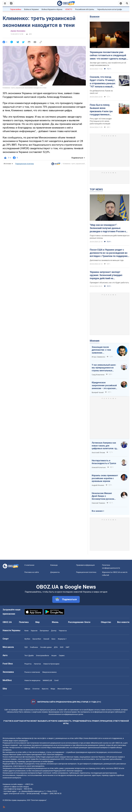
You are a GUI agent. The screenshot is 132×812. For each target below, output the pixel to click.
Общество (106, 622)
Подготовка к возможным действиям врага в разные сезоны (109, 236)
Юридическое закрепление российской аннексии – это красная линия (104, 385)
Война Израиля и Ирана (52, 9)
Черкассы (63, 631)
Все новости (123, 622)
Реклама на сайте (31, 572)
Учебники (34, 647)
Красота (45, 689)
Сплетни (35, 689)
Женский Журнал (64, 689)
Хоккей (46, 639)
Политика (24, 622)
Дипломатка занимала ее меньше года (107, 260)
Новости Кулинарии (51, 664)
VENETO (68, 9)
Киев (26, 631)
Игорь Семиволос (98, 357)
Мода (53, 689)
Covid (56, 680)
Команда (54, 565)
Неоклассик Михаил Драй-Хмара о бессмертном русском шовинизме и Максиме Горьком (103, 496)
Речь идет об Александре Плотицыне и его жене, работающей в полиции (101, 121)
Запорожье (44, 631)
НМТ (67, 647)
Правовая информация (85, 565)
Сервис (62, 655)
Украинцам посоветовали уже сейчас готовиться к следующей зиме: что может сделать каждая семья (109, 55)
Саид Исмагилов (98, 375)
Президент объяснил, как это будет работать (109, 283)
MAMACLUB (47, 680)
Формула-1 (62, 639)
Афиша (27, 689)
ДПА (56, 647)
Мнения (94, 340)
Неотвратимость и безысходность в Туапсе (104, 462)
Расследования (76, 622)
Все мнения (97, 511)
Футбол (27, 639)
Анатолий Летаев (98, 453)
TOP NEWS (96, 189)
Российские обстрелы (84, 9)
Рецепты (28, 664)
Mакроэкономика (49, 672)
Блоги (87, 622)
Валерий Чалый (97, 392)
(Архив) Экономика (18, 31)
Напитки (37, 664)
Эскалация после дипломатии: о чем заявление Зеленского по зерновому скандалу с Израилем (103, 350)
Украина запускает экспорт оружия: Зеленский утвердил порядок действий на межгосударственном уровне (106, 275)
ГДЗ (26, 647)
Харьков (34, 631)
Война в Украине (31, 9)
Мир (37, 622)
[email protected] (33, 793)
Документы (55, 572)
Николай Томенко (98, 503)
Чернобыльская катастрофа (109, 9)
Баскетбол (37, 639)
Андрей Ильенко (98, 485)
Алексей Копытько (99, 467)
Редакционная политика (24, 164)
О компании (29, 565)
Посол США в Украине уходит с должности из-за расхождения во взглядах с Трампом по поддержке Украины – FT (109, 253)
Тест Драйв (29, 655)
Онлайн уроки (46, 647)
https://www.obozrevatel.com (90, 738)
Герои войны (15, 9)
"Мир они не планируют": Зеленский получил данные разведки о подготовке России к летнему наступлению (108, 228)
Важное (95, 16)
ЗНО (61, 647)
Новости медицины (32, 680)
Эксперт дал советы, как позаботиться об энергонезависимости (108, 64)
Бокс (53, 639)
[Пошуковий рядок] (127, 3)
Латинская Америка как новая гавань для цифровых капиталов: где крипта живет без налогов (105, 446)
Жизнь (55, 622)
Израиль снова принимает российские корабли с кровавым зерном (105, 478)
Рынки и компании (32, 672)
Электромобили (42, 655)
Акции (53, 655)
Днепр (53, 631)
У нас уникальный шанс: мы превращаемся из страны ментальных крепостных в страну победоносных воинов (104, 368)
